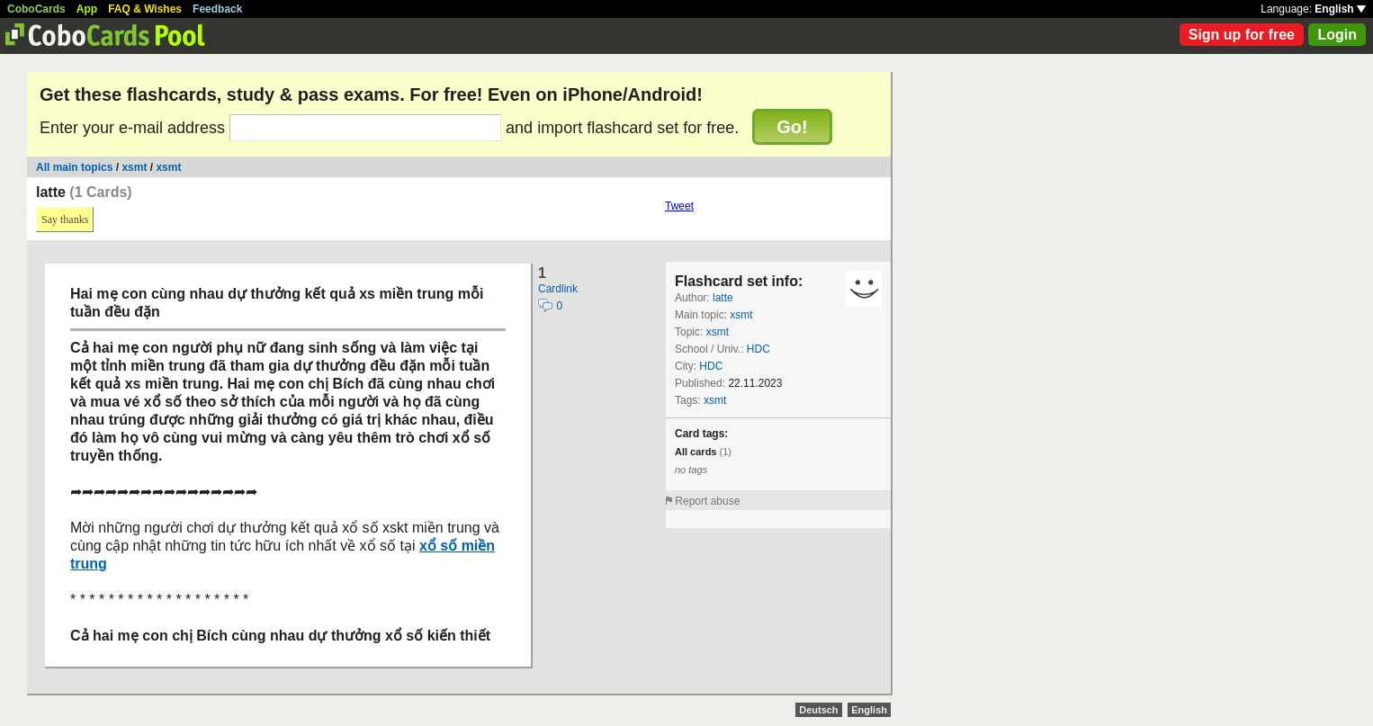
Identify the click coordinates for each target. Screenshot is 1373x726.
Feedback (217, 9)
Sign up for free (1242, 34)
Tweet (679, 206)
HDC (758, 349)
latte (723, 297)
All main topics (74, 167)
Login (1337, 34)
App (86, 9)
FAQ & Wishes (145, 9)
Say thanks (64, 219)
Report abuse (707, 501)
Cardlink (558, 288)
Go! (791, 127)
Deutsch (818, 709)
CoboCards (36, 9)
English (1340, 9)
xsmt (134, 167)
